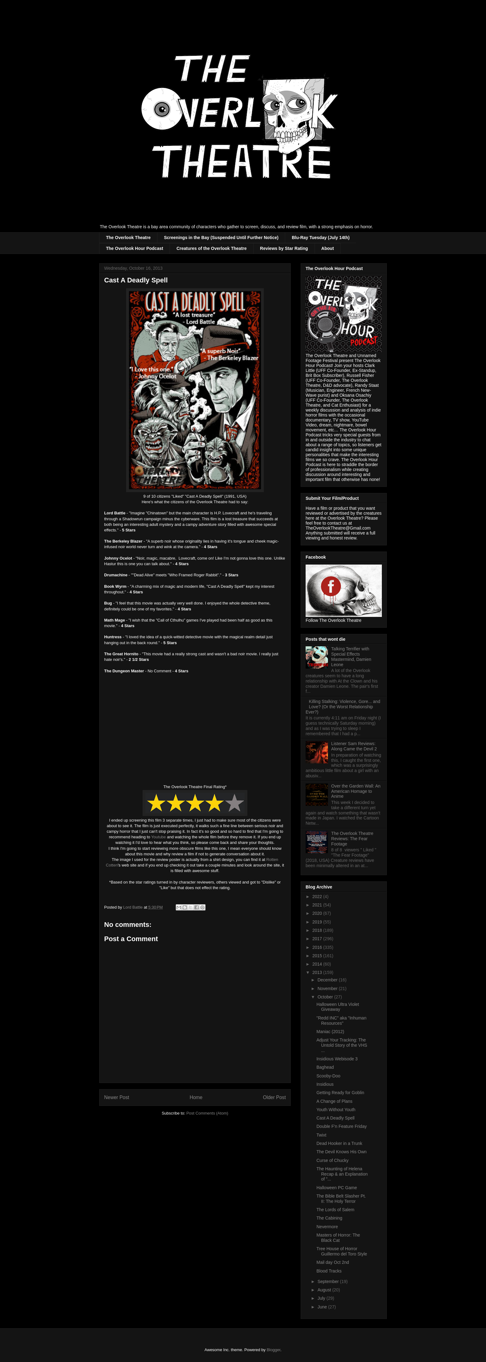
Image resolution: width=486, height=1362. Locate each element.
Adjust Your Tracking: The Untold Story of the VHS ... (341, 1045)
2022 (317, 896)
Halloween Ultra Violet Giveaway (337, 1007)
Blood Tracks (329, 1270)
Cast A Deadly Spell (335, 1117)
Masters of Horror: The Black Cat (338, 1238)
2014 (317, 964)
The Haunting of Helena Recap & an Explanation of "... (342, 1174)
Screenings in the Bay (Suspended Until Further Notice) (221, 237)
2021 (317, 904)
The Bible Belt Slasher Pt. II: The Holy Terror (341, 1199)
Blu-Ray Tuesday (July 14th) (320, 237)
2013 (317, 972)
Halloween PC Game (336, 1187)
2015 (317, 955)
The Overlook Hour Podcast (134, 248)
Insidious (325, 1084)
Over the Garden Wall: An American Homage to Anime (356, 791)
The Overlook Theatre (128, 237)
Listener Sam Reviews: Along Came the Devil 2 (354, 746)
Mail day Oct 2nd (332, 1262)
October (325, 996)
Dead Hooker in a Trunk (339, 1143)
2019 (317, 921)
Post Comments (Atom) (207, 1113)
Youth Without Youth (336, 1109)
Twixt (321, 1135)
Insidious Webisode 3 (337, 1058)
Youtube (158, 837)
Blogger (273, 1349)
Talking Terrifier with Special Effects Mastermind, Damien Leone (351, 656)
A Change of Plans (334, 1101)
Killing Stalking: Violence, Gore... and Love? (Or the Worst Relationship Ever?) (343, 706)
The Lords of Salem (335, 1209)
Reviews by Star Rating (284, 248)
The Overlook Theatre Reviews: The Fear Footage (352, 838)
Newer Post (116, 1097)
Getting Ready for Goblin (340, 1092)
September (328, 1281)
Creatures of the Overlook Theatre (211, 248)
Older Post (274, 1097)
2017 (317, 938)
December (327, 979)
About (327, 248)
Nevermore (327, 1226)
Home (196, 1097)
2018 (317, 930)
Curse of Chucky (332, 1160)
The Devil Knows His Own (341, 1151)
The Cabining (329, 1218)
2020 (317, 913)
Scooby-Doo (328, 1075)
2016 (317, 947)
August (324, 1289)
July (321, 1298)
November (327, 988)
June (322, 1306)
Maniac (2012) (330, 1031)
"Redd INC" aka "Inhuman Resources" (341, 1020)
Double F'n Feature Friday (341, 1126)
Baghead (325, 1067)
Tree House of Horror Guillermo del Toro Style (341, 1251)
